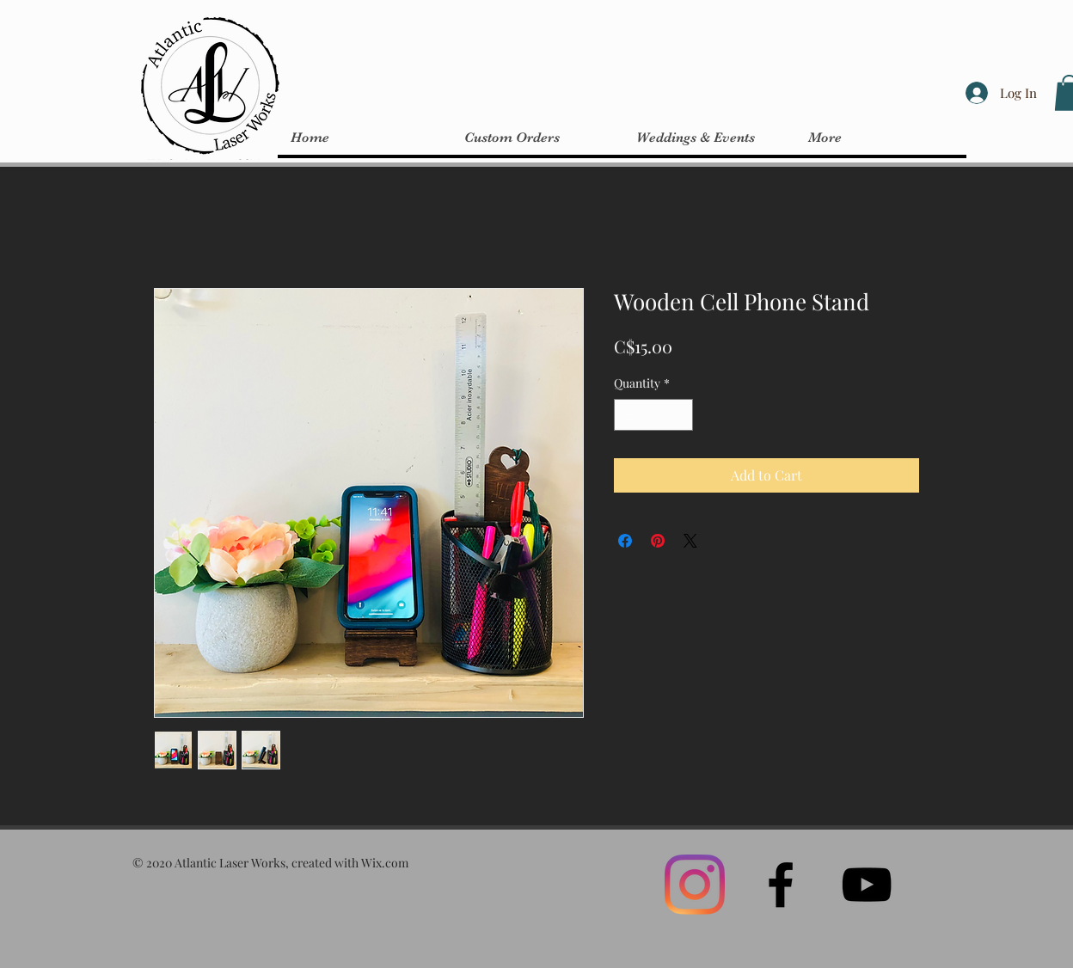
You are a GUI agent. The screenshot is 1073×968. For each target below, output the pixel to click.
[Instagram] (695, 885)
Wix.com (384, 863)
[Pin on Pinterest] (657, 540)
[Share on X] (690, 540)
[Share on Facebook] (625, 540)
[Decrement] (627, 415)
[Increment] (679, 415)
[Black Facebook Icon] (781, 885)
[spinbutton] (653, 415)
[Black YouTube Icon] (867, 885)
